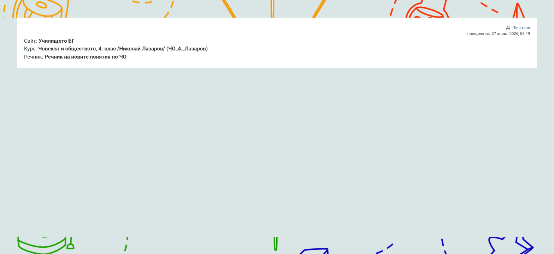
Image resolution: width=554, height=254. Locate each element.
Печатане (521, 27)
